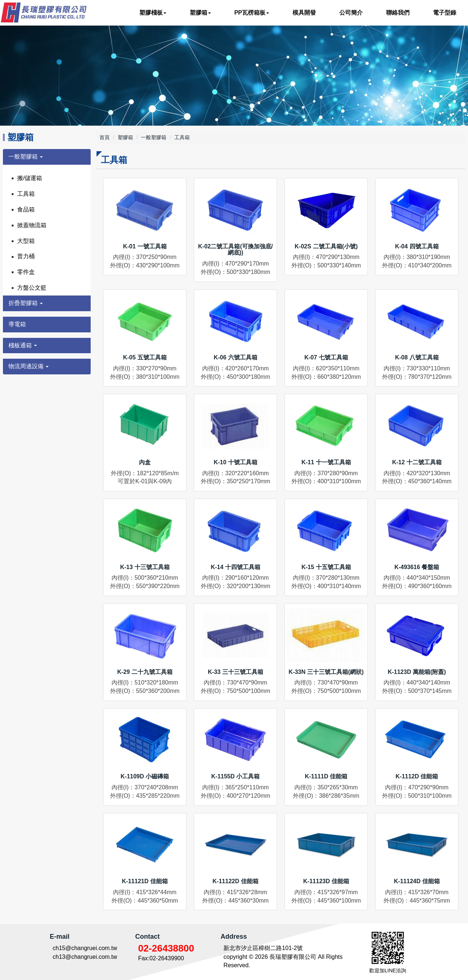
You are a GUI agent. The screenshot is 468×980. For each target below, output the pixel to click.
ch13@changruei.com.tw (85, 957)
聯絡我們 (398, 12)
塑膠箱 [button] (200, 12)
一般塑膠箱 (153, 137)
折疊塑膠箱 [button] (25, 303)
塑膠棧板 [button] (152, 12)
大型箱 (26, 241)
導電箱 (17, 324)
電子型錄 (444, 12)
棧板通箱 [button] (22, 345)
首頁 (104, 137)
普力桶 (26, 256)
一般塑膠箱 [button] (25, 156)
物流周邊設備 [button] (28, 366)
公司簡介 (351, 12)
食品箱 (26, 209)
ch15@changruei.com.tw (85, 948)
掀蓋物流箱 (31, 225)
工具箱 (26, 194)
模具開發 (304, 12)
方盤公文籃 (31, 288)
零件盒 (26, 272)
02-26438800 (166, 948)
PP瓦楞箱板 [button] (251, 12)
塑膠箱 (125, 137)
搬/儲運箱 (29, 178)
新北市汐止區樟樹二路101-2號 (263, 948)
